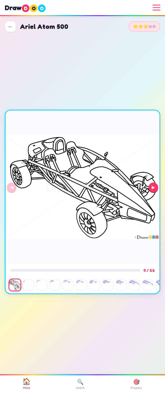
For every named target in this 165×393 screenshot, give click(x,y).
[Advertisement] (82, 71)
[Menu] (156, 7)
